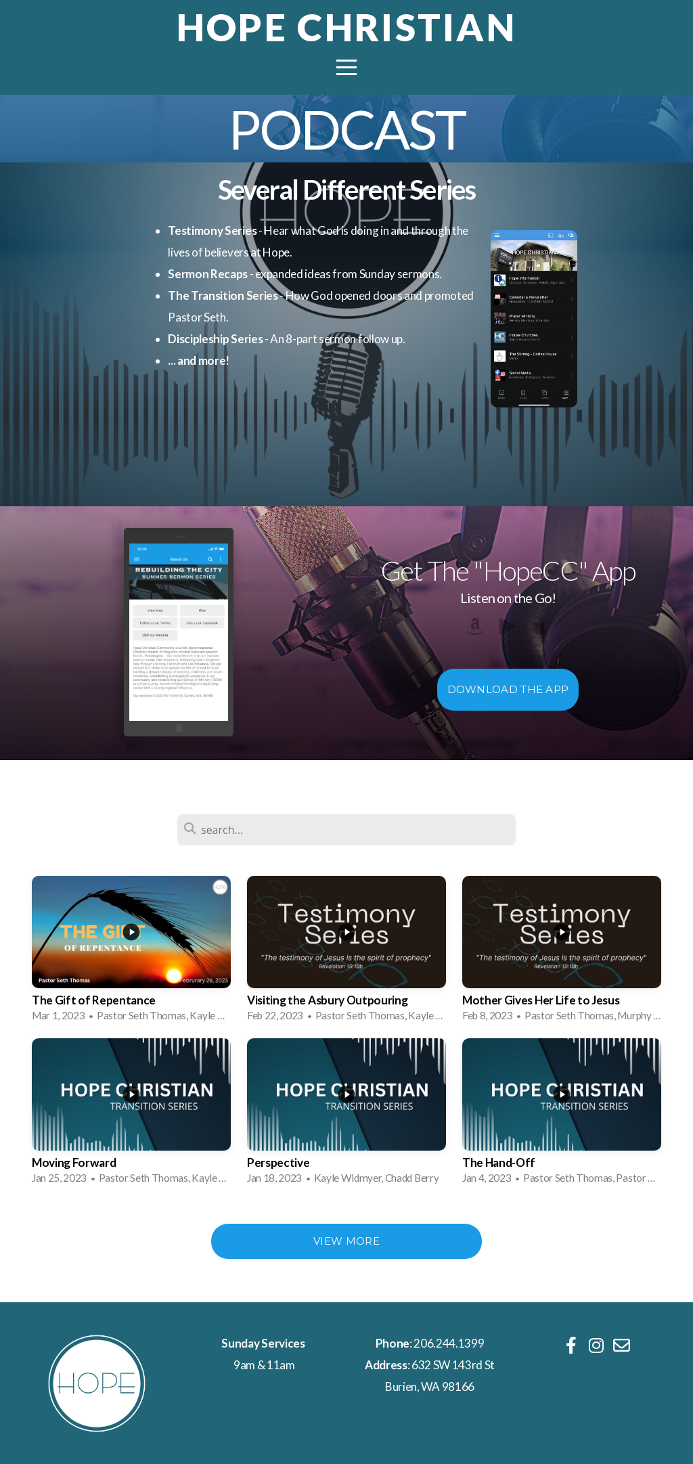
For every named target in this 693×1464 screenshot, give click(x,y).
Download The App (508, 689)
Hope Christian (346, 27)
